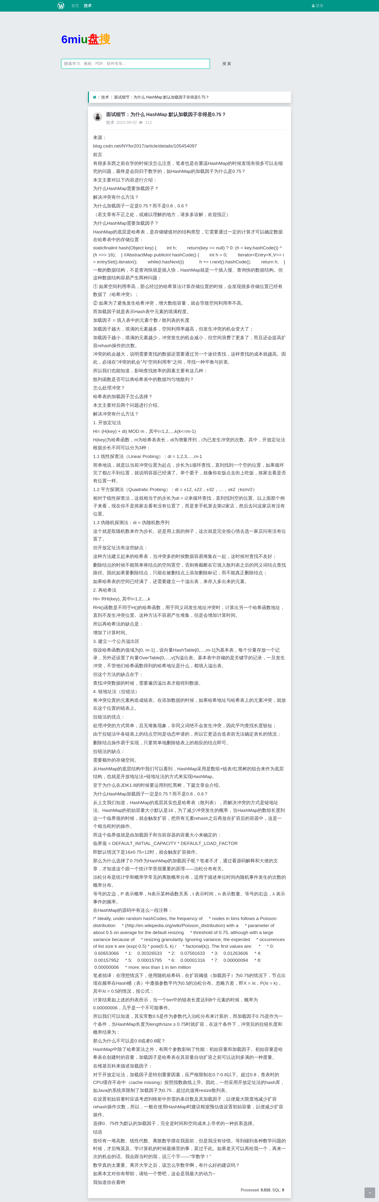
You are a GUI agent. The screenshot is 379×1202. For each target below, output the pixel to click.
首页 (74, 6)
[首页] (94, 97)
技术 (87, 6)
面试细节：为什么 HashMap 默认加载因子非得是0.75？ (161, 97)
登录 (317, 6)
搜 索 (226, 64)
